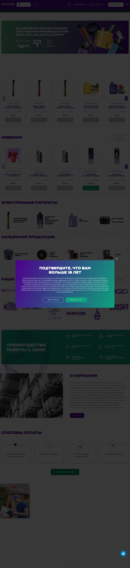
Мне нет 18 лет (53, 299)
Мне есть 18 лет (76, 299)
